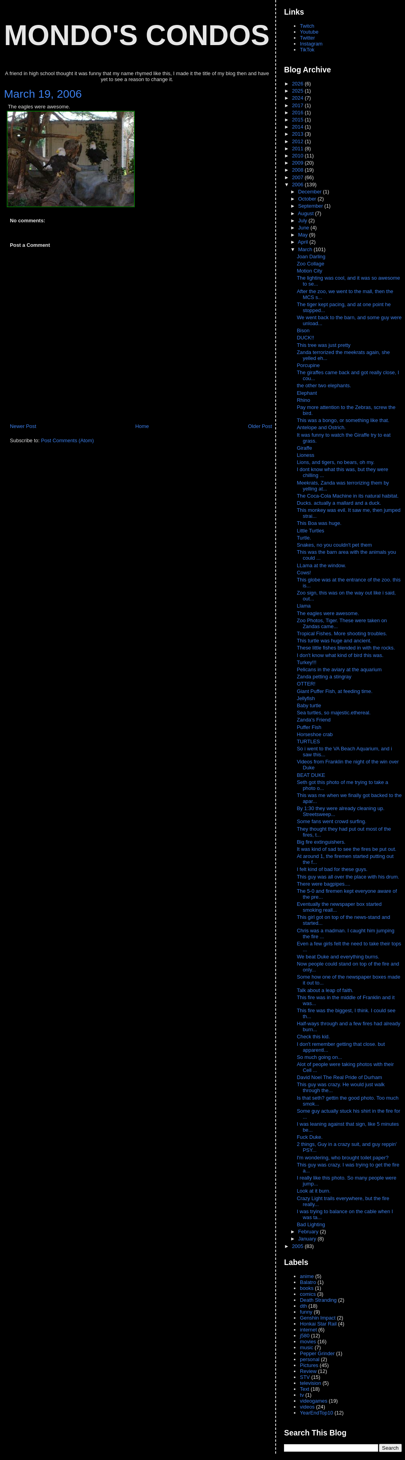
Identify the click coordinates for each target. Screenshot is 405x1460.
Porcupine (308, 365)
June (304, 228)
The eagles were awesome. (328, 613)
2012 (298, 141)
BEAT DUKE (311, 775)
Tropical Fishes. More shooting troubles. (342, 633)
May (303, 235)
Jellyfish (306, 698)
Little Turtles (310, 531)
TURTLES (308, 741)
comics (308, 1294)
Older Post (260, 426)
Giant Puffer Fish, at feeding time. (334, 691)
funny (306, 1312)
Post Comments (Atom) (67, 440)
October (308, 199)
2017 (298, 105)
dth (303, 1306)
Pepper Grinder (317, 1353)
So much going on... (320, 1057)
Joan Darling (311, 256)
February (309, 1232)
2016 (298, 113)
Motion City (309, 271)
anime (307, 1276)
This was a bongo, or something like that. (343, 420)
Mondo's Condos (137, 35)
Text (304, 1389)
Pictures (309, 1365)
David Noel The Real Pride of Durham (340, 1077)
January (308, 1239)
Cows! (304, 573)
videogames (313, 1401)
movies (308, 1341)
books (306, 1288)
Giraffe (304, 448)
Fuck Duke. (310, 1137)
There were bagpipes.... (324, 884)
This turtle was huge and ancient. (334, 641)
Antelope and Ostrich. (321, 427)
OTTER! (306, 684)
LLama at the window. (321, 565)
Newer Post (23, 426)
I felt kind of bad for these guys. (333, 869)
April (303, 242)
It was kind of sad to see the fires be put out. (347, 849)
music (306, 1347)
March (306, 249)
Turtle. (304, 538)
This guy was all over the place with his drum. (348, 877)
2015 (298, 120)
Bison (303, 330)
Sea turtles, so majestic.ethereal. (334, 713)
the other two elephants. (324, 385)
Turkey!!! (306, 662)
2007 (298, 177)
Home (142, 426)
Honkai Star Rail (318, 1324)
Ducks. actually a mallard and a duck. (339, 503)
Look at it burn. (314, 1191)
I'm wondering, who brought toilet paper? (342, 1158)
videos (307, 1407)
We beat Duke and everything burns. (338, 957)
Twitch (307, 26)
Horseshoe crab (315, 734)
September (311, 206)
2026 (298, 84)
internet (308, 1330)
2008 (298, 170)
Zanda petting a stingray (324, 677)
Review (308, 1371)
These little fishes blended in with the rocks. (346, 648)
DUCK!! (305, 338)
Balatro (308, 1282)
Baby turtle (309, 705)
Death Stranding (318, 1300)
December (310, 192)
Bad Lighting (311, 1224)
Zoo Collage (310, 264)
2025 (298, 91)
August (306, 213)
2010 (298, 156)
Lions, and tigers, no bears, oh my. (335, 462)
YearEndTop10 (316, 1413)
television (310, 1383)
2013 (298, 134)
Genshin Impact (317, 1318)
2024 (298, 98)
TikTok (307, 50)
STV (305, 1377)
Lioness (305, 455)
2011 (298, 148)
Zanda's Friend (313, 720)
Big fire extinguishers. (322, 842)
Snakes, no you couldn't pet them (334, 545)
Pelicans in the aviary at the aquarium (339, 669)
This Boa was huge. (319, 523)
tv (302, 1395)
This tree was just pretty (323, 345)
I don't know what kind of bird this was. (340, 655)
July (303, 220)
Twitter (307, 38)
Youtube (309, 32)
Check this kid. (314, 1037)
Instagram (311, 44)
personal (309, 1359)
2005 (298, 1246)
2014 (298, 127)
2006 (298, 184)
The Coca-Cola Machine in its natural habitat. (347, 496)
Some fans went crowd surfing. (332, 821)
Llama (303, 606)
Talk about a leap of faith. (326, 990)
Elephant (307, 393)
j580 (304, 1336)
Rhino (303, 400)
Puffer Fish (309, 727)
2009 (298, 163)
